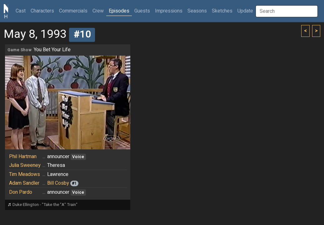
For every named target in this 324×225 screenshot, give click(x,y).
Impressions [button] (168, 11)
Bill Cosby (58, 183)
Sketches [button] (222, 11)
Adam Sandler (24, 183)
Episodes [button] (119, 11)
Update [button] (245, 11)
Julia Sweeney (25, 165)
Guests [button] (142, 11)
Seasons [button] (197, 11)
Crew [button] (98, 11)
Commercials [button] (73, 11)
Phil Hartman (23, 156)
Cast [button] (22, 11)
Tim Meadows (24, 174)
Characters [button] (42, 11)
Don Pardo (20, 192)
